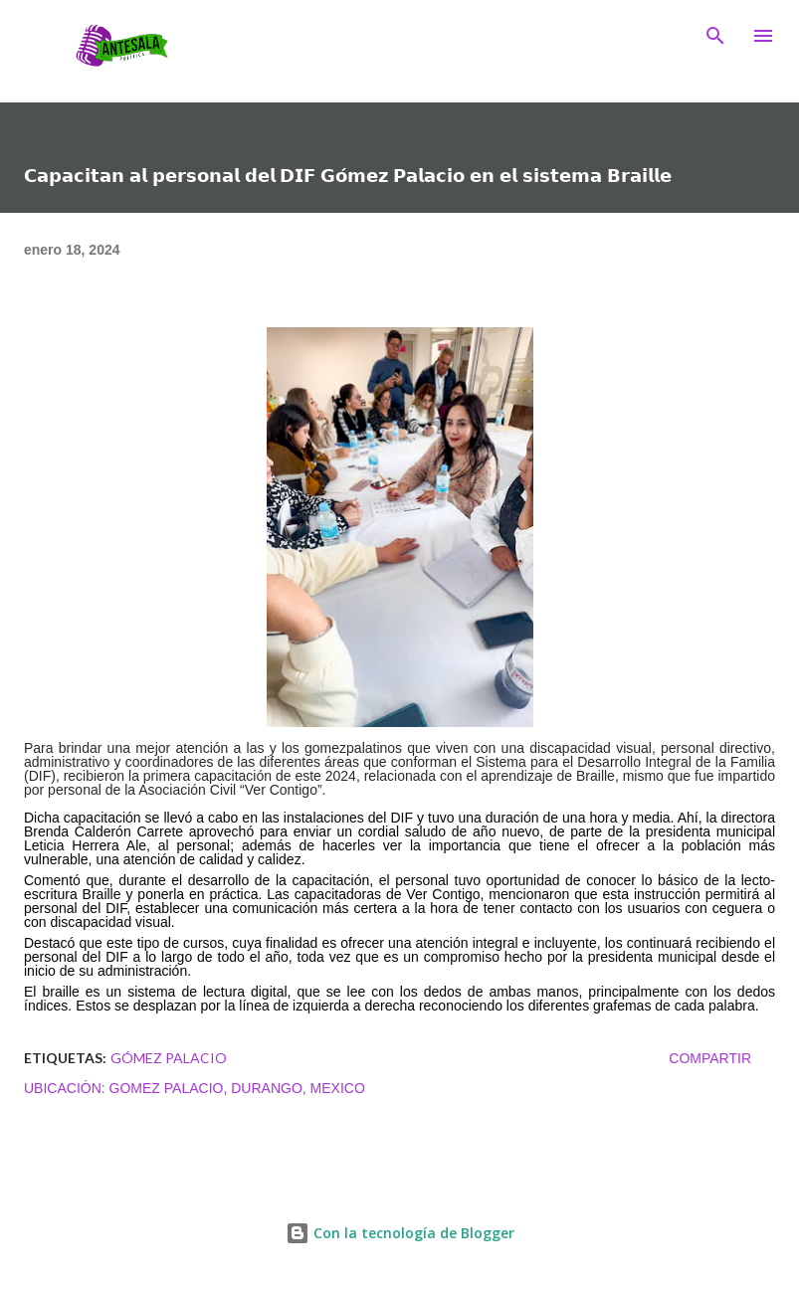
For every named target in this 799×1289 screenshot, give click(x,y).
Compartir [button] (710, 1058)
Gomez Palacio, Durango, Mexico (237, 1088)
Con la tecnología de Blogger (400, 1232)
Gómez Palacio (168, 1057)
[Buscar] (715, 36)
